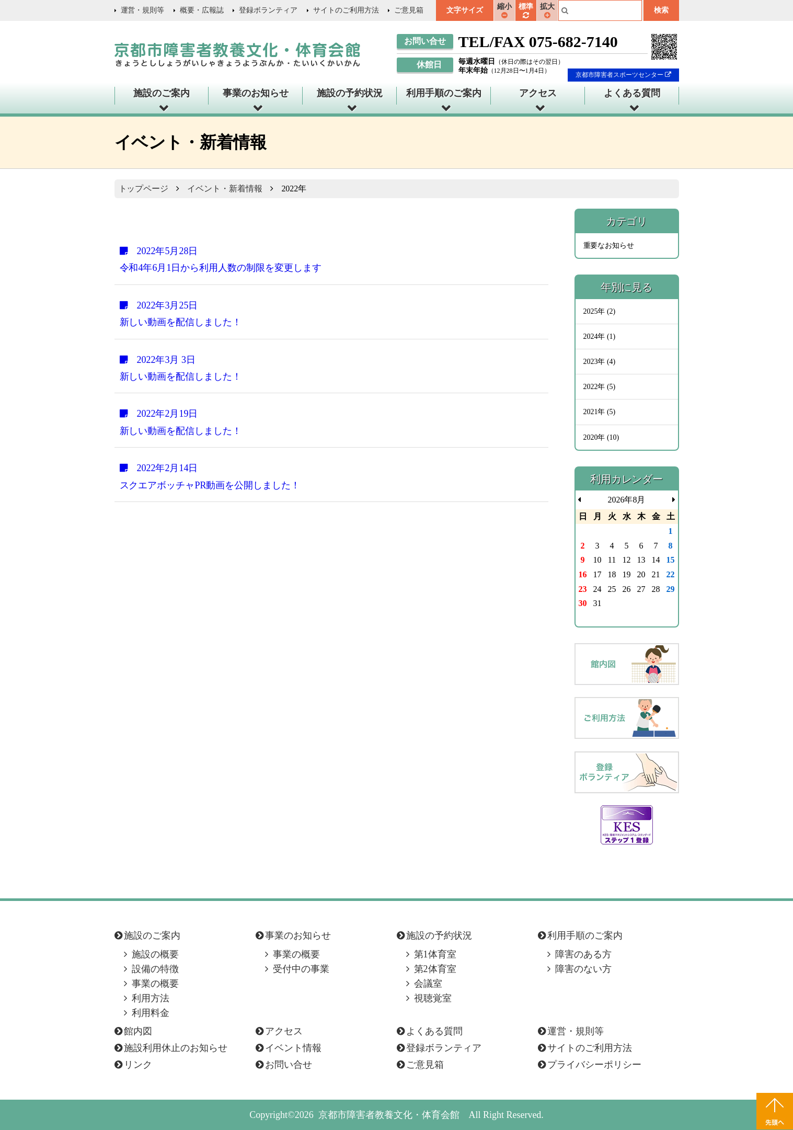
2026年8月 (627, 499)
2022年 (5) (599, 387)
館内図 (138, 1031)
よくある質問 (632, 93)
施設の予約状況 (350, 93)
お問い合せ (288, 1064)
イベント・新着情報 (224, 188)
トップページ (144, 188)
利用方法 (150, 998)
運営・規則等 (143, 10)
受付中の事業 (301, 969)
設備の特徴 (155, 969)
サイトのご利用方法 (346, 10)
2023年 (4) (599, 362)
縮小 (504, 10)
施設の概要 (155, 954)
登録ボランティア (268, 10)
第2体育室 (435, 969)
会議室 (428, 983)
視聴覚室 (433, 998)
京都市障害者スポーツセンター (623, 74)
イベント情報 (293, 1048)
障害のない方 (583, 969)
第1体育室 (435, 954)
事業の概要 (155, 983)
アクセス (538, 93)
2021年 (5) (599, 412)
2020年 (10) (601, 437)
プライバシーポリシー (594, 1064)
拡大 (547, 10)
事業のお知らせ (256, 93)
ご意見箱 (408, 10)
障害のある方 (583, 954)
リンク (138, 1064)
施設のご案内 (161, 93)
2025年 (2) (599, 311)
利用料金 (150, 1013)
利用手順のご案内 (443, 93)
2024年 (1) (599, 336)
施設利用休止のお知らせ (175, 1048)
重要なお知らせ (609, 245)
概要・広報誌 (202, 10)
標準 (526, 10)
